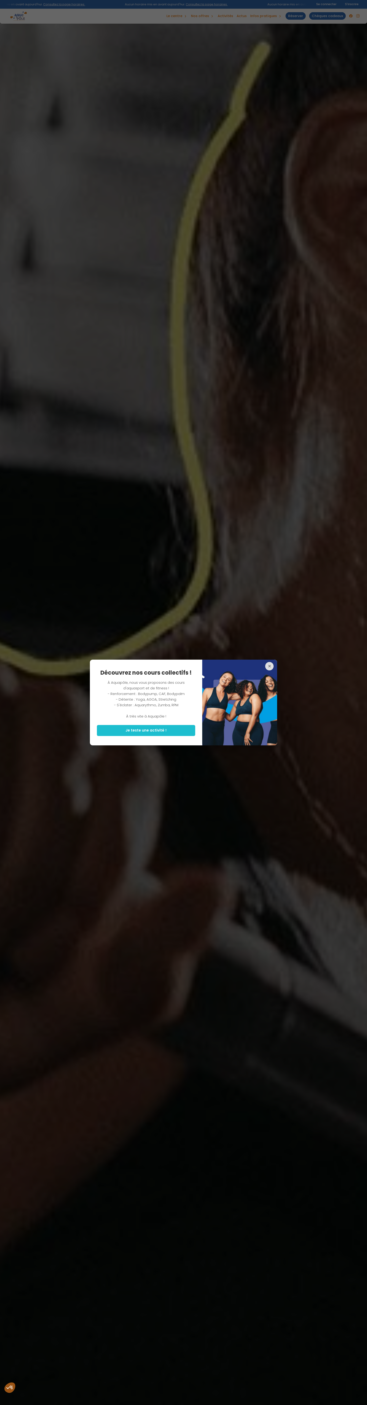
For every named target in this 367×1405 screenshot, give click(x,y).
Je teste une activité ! (146, 730)
